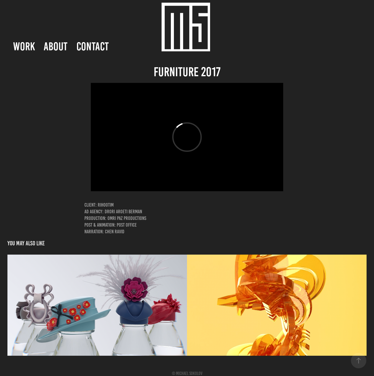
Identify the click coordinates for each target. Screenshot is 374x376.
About (55, 46)
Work (24, 46)
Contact (92, 46)
